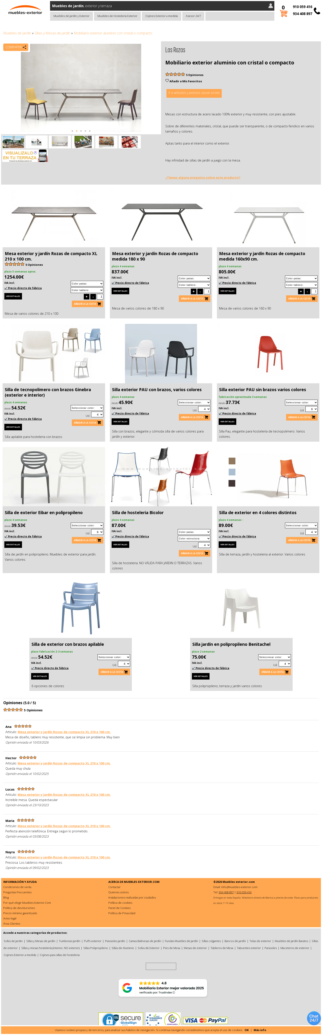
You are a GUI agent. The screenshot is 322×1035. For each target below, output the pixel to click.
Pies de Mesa (171, 948)
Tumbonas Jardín (69, 941)
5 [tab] (90, 133)
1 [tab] (72, 133)
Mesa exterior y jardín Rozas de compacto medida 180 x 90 (155, 256)
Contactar (114, 887)
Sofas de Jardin (13, 941)
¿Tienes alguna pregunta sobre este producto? (202, 177)
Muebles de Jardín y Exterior (71, 16)
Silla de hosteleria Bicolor (138, 512)
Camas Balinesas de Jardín (145, 941)
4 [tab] (85, 133)
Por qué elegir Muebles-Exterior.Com (27, 903)
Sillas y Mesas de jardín (52, 33)
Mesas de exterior (195, 948)
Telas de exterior (260, 941)
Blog (6, 897)
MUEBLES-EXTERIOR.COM (141, 882)
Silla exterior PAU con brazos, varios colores (157, 389)
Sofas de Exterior (148, 948)
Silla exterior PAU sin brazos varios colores (262, 389)
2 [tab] (77, 133)
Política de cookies (120, 903)
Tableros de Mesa (222, 948)
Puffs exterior (92, 941)
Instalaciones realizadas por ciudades (132, 897)
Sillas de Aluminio (123, 948)
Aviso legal (9, 918)
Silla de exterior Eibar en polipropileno (44, 512)
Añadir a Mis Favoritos (183, 81)
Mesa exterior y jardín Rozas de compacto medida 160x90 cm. (262, 256)
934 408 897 (302, 13)
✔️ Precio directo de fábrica (23, 288)
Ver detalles (13, 296)
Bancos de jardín (235, 941)
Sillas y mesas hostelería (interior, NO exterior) (50, 948)
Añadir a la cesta (85, 303)
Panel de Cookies (119, 908)
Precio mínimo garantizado (20, 913)
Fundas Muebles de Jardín (181, 941)
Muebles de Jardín (17, 33)
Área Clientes (11, 924)
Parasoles (271, 948)
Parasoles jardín (115, 941)
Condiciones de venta (17, 887)
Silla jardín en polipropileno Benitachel (231, 644)
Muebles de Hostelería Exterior (117, 16)
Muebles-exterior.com (239, 882)
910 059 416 (302, 6)
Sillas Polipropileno (95, 948)
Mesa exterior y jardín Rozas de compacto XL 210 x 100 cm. (51, 256)
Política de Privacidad (121, 913)
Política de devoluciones (19, 908)
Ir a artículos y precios (194, 93)
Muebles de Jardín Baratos (291, 941)
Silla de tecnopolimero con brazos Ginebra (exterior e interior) (48, 392)
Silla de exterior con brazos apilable (68, 644)
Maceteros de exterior (294, 948)
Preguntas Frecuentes (17, 892)
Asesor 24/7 (193, 16)
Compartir (13, 47)
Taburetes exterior (249, 948)
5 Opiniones (194, 75)
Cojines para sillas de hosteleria (60, 955)
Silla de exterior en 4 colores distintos (258, 512)
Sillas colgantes (211, 941)
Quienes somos (118, 892)
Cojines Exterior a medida (161, 16)
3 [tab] (81, 133)
